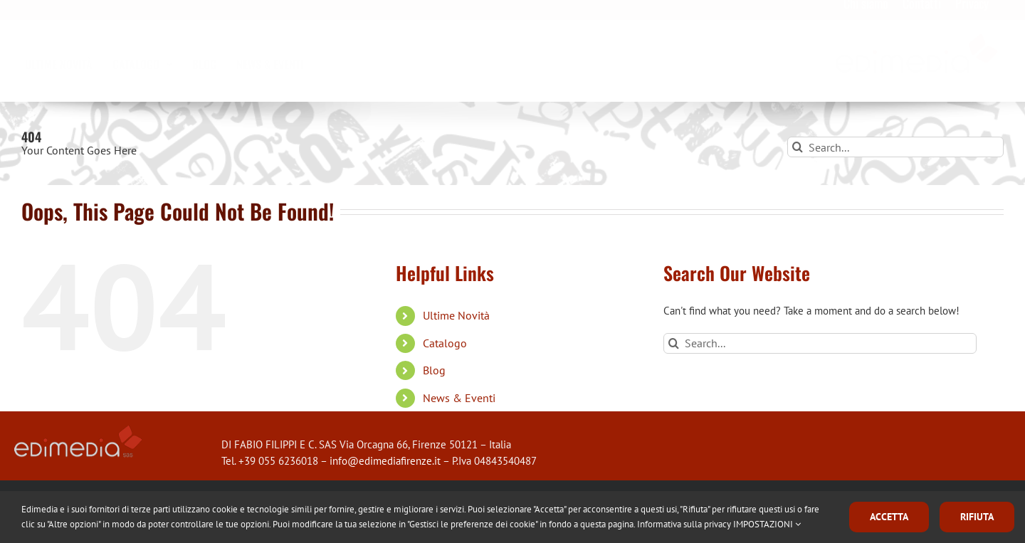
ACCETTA (889, 516)
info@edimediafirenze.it (385, 461)
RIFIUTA (977, 516)
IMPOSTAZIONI (767, 524)
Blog (434, 370)
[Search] (797, 147)
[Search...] (895, 147)
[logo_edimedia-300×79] (917, 47)
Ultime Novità (456, 315)
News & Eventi (459, 398)
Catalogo (445, 343)
